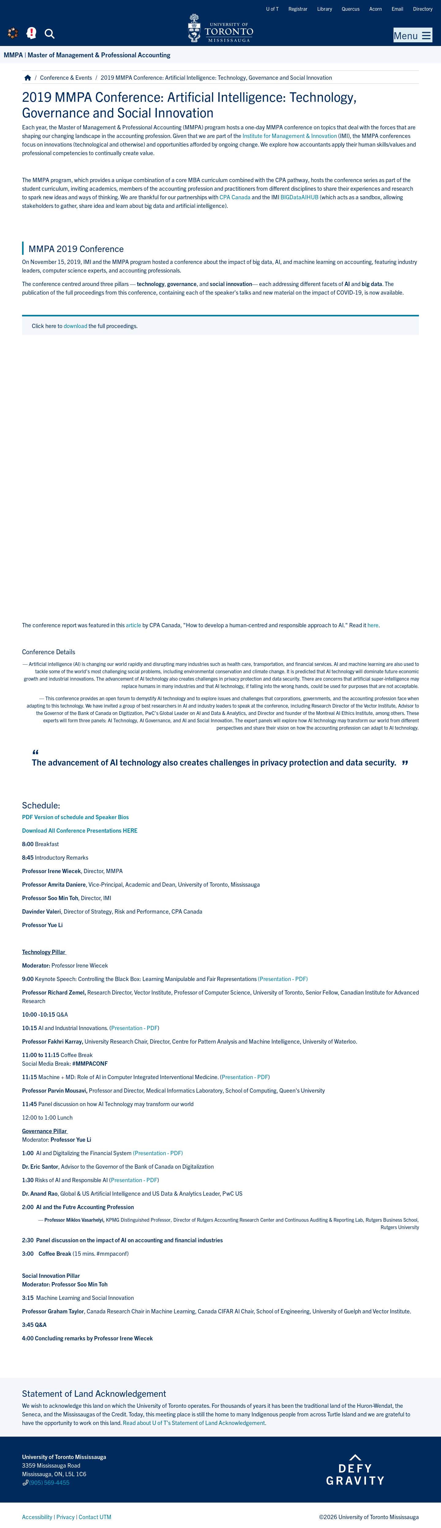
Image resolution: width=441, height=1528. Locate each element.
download (75, 325)
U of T (272, 9)
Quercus (351, 9)
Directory (422, 9)
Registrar (297, 9)
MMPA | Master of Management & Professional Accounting (87, 54)
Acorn (375, 9)
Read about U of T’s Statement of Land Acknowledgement (194, 1422)
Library (324, 9)
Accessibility (37, 1514)
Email (397, 9)
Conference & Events (66, 77)
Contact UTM (95, 1514)
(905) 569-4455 (49, 1481)
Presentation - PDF (134, 1027)
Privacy (65, 1514)
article (133, 624)
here (373, 624)
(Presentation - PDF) (283, 978)
